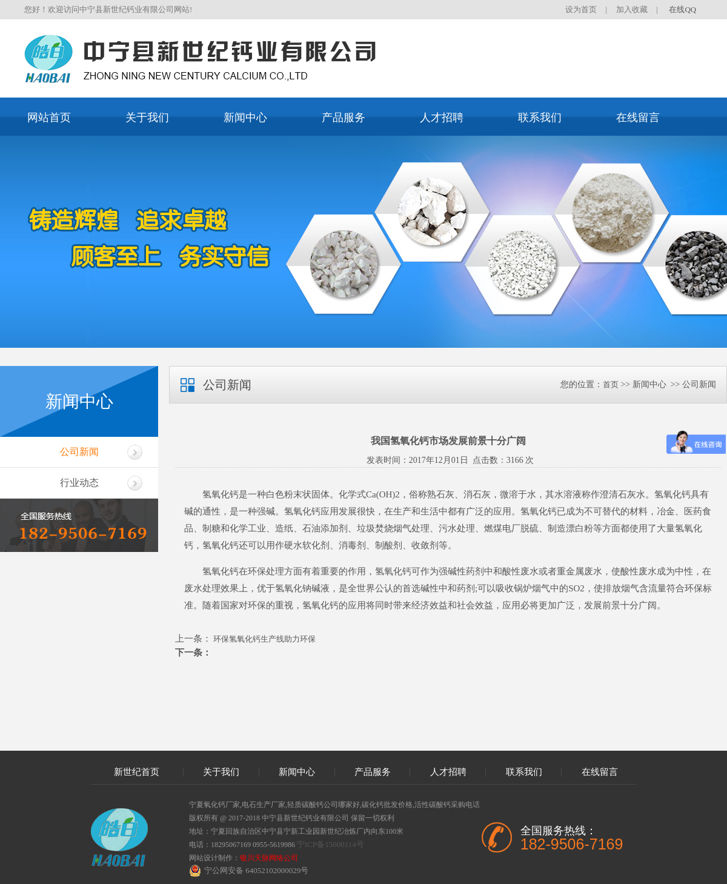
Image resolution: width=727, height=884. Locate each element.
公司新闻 (79, 452)
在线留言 (638, 117)
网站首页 (49, 117)
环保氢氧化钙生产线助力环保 (263, 638)
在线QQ (682, 9)
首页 (611, 384)
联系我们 (540, 117)
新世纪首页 (136, 772)
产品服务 (343, 117)
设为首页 (581, 9)
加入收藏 (632, 9)
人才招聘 (441, 117)
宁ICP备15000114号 (330, 844)
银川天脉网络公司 (269, 858)
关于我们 (147, 117)
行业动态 (79, 482)
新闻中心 (245, 117)
